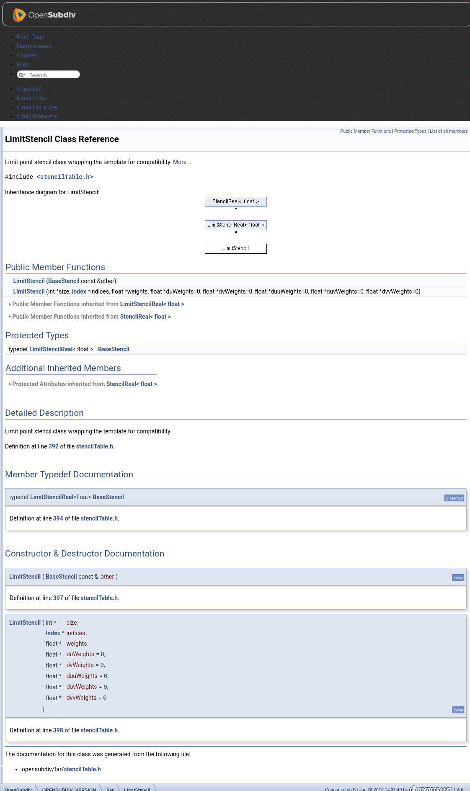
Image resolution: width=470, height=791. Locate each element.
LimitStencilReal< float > (152, 304)
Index (79, 291)
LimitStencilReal (50, 349)
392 (54, 446)
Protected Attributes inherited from (82, 384)
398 (58, 728)
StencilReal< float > (145, 316)
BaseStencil (64, 281)
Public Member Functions (366, 131)
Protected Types (410, 131)
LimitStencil (28, 281)
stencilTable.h (65, 177)
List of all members (449, 131)
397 (58, 598)
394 (58, 518)
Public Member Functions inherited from (95, 304)
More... (182, 162)
